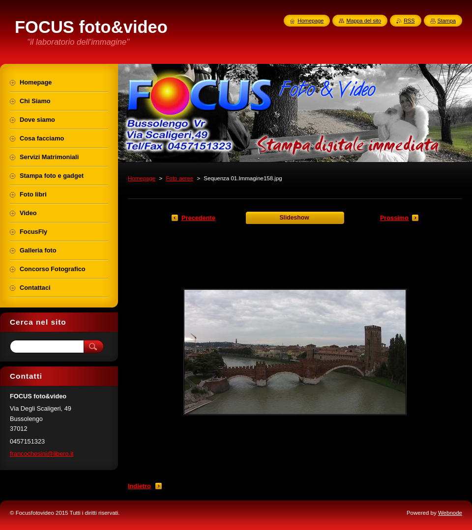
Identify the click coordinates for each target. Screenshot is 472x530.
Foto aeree (179, 178)
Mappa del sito (363, 21)
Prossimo (394, 218)
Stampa (447, 21)
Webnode (450, 513)
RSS (409, 21)
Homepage (141, 178)
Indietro (139, 486)
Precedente (198, 218)
